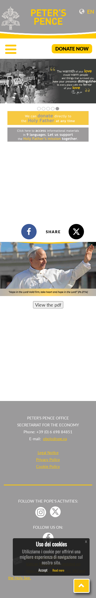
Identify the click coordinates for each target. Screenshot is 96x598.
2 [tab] (43, 108)
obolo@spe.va (55, 438)
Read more (58, 570)
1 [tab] (39, 108)
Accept (42, 570)
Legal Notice (48, 452)
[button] (81, 586)
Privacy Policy (48, 459)
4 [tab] (53, 108)
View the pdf (48, 305)
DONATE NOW (72, 48)
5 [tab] (57, 108)
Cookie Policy (48, 466)
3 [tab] (48, 108)
